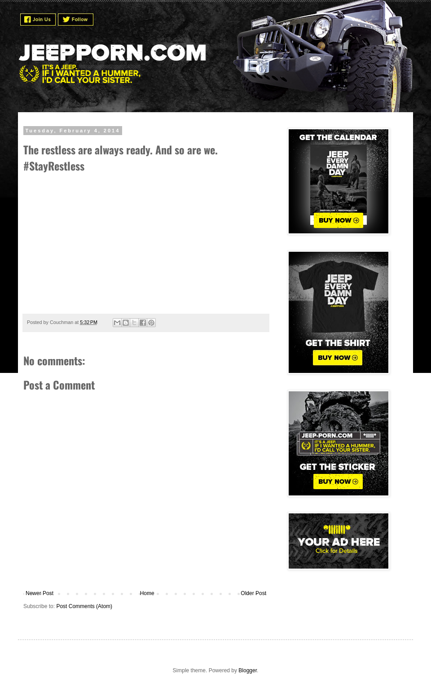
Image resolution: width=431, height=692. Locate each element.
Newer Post (39, 593)
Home (147, 593)
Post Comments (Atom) (84, 606)
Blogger (247, 670)
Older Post (253, 593)
